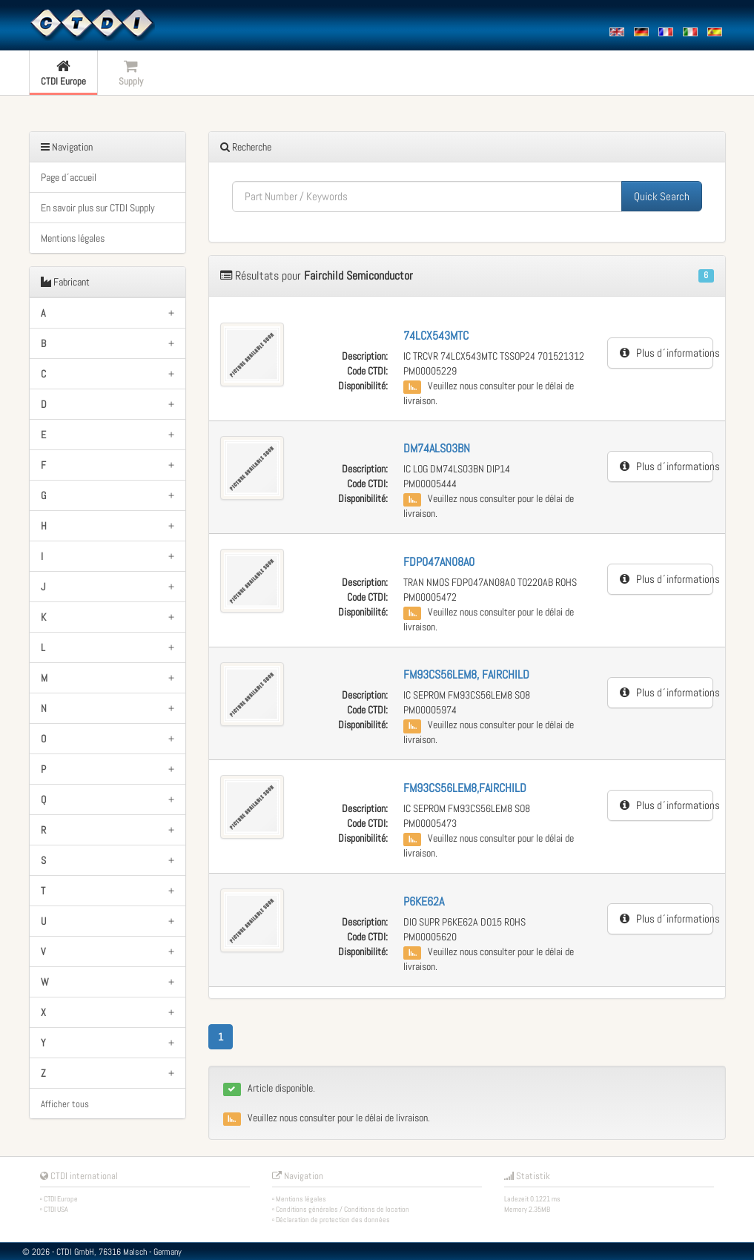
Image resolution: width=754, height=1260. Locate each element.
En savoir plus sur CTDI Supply (98, 207)
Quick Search (661, 196)
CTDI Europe (61, 1199)
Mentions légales (73, 238)
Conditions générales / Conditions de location (342, 1209)
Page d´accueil (68, 177)
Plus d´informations (667, 353)
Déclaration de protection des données (333, 1219)
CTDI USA (56, 1209)
